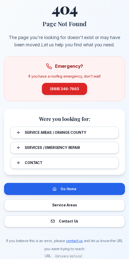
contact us (74, 241)
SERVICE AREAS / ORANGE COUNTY (51, 132)
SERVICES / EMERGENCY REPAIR (48, 147)
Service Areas (64, 205)
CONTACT (29, 162)
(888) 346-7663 (64, 89)
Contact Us (64, 221)
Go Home (64, 189)
